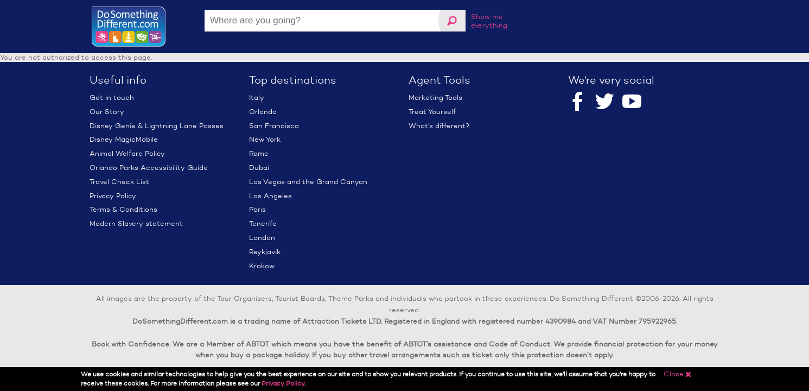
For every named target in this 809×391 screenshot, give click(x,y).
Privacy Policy (113, 196)
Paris (257, 209)
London (262, 238)
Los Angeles (270, 196)
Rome (259, 153)
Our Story (107, 112)
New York (265, 139)
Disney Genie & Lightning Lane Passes (157, 126)
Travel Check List (119, 182)
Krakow (262, 266)
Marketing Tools (435, 97)
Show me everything (489, 20)
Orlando (263, 112)
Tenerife (263, 223)
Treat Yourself (432, 112)
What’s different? (439, 126)
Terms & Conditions (123, 209)
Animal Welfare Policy (127, 153)
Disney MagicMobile (124, 139)
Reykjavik (265, 252)
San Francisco (274, 126)
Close (678, 374)
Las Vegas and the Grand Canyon (308, 182)
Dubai (259, 167)
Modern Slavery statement (136, 223)
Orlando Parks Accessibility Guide (149, 167)
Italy (256, 97)
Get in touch (112, 97)
